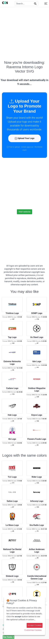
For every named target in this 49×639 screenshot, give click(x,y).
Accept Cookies (35, 625)
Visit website (24, 211)
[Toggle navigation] (46, 3)
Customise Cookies (33, 630)
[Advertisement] (24, 33)
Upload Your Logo (24, 138)
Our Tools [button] (7, 637)
